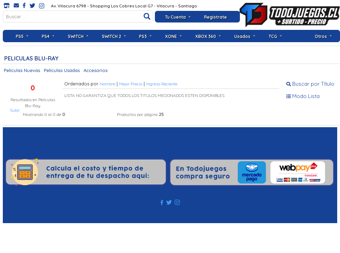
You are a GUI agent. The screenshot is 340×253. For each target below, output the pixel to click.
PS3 (143, 36)
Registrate (215, 17)
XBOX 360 (205, 36)
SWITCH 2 (111, 36)
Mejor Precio (130, 83)
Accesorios (95, 70)
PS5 (20, 36)
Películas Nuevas (22, 70)
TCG (273, 36)
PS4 (46, 36)
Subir (15, 110)
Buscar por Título (310, 83)
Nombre (107, 83)
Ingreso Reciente (161, 83)
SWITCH (76, 36)
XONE (171, 36)
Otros (321, 36)
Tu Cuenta (175, 17)
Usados (242, 36)
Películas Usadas (62, 70)
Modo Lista (303, 96)
